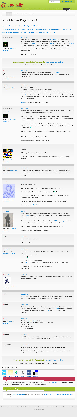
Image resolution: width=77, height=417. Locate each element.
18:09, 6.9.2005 (24, 249)
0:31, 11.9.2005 (24, 294)
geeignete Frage (32, 320)
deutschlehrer (30, 29)
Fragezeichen (52, 43)
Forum (9, 14)
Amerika (56, 308)
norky (6, 182)
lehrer (69, 29)
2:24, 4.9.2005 (24, 236)
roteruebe (7, 168)
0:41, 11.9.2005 (24, 318)
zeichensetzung (51, 32)
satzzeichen (26, 32)
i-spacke (7, 40)
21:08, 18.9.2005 (24, 334)
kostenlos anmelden (54, 62)
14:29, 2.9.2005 (24, 108)
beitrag (19, 29)
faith (6, 318)
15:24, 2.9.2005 (24, 168)
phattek (7, 211)
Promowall (24, 14)
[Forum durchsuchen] (54, 1)
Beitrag (23, 102)
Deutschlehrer (53, 39)
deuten (23, 29)
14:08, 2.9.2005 (24, 37)
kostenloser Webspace (16, 9)
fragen (37, 29)
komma (65, 29)
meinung (4, 32)
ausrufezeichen (11, 29)
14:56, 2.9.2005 (24, 146)
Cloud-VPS (59, 9)
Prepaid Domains (16, 396)
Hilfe (72, 9)
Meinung (34, 43)
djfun (6, 147)
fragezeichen (44, 29)
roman (18, 32)
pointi (6, 70)
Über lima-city (48, 407)
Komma (47, 310)
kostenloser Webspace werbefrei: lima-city (18, 5)
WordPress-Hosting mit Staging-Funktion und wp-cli (58, 394)
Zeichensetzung (59, 221)
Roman (28, 262)
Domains (51, 9)
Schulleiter (36, 205)
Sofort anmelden (55, 382)
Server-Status (40, 409)
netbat (6, 85)
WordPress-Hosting (42, 9)
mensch (10, 32)
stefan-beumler (9, 249)
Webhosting (4, 407)
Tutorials (31, 14)
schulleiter (39, 32)
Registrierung (69, 1)
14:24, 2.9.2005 (24, 85)
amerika (4, 29)
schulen (34, 32)
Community (67, 9)
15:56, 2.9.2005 (24, 182)
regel (14, 32)
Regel (26, 94)
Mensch (26, 215)
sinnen (44, 32)
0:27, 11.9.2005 (24, 274)
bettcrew (7, 274)
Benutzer (15, 14)
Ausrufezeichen (69, 43)
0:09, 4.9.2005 (24, 211)
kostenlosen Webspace (9, 253)
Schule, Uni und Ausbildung (32, 26)
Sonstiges (18, 26)
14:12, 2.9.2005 (24, 70)
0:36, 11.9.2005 (24, 304)
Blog (54, 407)
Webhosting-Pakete (30, 9)
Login (62, 1)
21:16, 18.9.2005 (24, 344)
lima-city (4, 26)
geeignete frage (53, 29)
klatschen (59, 29)
